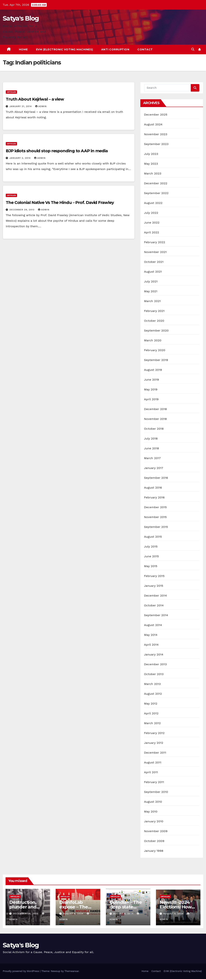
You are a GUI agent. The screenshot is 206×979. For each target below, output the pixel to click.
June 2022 (151, 222)
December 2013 (155, 664)
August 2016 (153, 487)
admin (41, 106)
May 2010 (151, 811)
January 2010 (153, 821)
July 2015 (151, 546)
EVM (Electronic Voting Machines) (64, 49)
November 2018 (155, 419)
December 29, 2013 (22, 209)
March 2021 (152, 301)
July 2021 (151, 281)
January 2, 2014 (20, 158)
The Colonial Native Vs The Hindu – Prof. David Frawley (60, 202)
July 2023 (151, 154)
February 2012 (154, 733)
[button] (192, 49)
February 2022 (154, 242)
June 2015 (151, 556)
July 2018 (151, 438)
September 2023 (156, 144)
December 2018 (155, 409)
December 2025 (155, 114)
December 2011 (155, 752)
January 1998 (153, 851)
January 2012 (153, 743)
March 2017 (152, 458)
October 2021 (154, 262)
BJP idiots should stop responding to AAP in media (57, 150)
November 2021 (155, 252)
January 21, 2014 (21, 106)
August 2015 (153, 536)
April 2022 (151, 232)
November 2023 (155, 134)
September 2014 (156, 615)
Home (23, 49)
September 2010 (156, 792)
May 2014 (150, 635)
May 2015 (150, 566)
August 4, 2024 (73, 913)
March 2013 (152, 684)
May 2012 (150, 703)
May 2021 (150, 291)
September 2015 (156, 527)
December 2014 (155, 595)
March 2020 (152, 340)
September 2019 (156, 360)
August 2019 (153, 370)
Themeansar (72, 971)
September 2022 (156, 193)
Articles (11, 92)
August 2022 (153, 203)
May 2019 (150, 389)
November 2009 (156, 831)
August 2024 (153, 124)
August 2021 (153, 271)
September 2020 (156, 330)
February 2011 (154, 782)
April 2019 (151, 399)
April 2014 (151, 644)
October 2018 (154, 428)
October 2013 (154, 674)
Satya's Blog (21, 18)
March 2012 (152, 723)
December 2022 (155, 183)
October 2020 (154, 320)
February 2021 (154, 311)
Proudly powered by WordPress (21, 971)
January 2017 (153, 468)
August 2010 (153, 801)
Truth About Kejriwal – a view (35, 99)
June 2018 (151, 448)
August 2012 (153, 693)
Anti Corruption (115, 49)
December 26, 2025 (26, 913)
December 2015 (155, 507)
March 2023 (152, 173)
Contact (145, 49)
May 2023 (151, 163)
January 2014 (153, 654)
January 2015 (153, 585)
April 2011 (151, 772)
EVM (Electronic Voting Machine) (183, 971)
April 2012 (151, 713)
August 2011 (152, 762)
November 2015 (155, 517)
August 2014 (153, 625)
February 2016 (154, 497)
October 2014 (154, 605)
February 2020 (154, 350)
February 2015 (154, 576)
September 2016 (156, 477)
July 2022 (151, 212)
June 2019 (151, 379)
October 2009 (154, 841)
